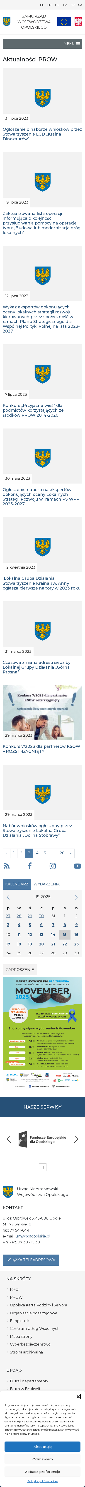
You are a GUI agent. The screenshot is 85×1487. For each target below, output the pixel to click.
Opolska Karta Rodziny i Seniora (38, 1305)
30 (41, 916)
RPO (14, 1289)
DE (57, 5)
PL (42, 5)
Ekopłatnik (19, 1321)
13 (41, 935)
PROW (16, 1297)
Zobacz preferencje (42, 1471)
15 (64, 935)
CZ (65, 5)
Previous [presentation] (8, 1139)
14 (53, 935)
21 (53, 944)
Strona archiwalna (26, 1352)
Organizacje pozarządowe (33, 1313)
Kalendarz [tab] (16, 884)
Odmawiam (42, 1459)
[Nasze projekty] (64, 21)
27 (8, 916)
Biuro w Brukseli (25, 1389)
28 (19, 916)
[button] (78, 1396)
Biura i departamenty (29, 1381)
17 (8, 944)
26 (62, 853)
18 (19, 944)
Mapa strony (21, 1336)
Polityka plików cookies (42, 1481)
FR (73, 5)
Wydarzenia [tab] (47, 884)
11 (19, 935)
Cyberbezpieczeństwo (30, 1344)
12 (30, 935)
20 (41, 944)
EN (49, 5)
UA (80, 5)
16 (76, 935)
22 (64, 944)
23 (76, 944)
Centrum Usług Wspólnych (35, 1328)
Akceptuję (43, 1446)
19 (30, 944)
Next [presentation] (76, 1139)
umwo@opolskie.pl (32, 1236)
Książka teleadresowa (31, 1260)
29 (30, 916)
